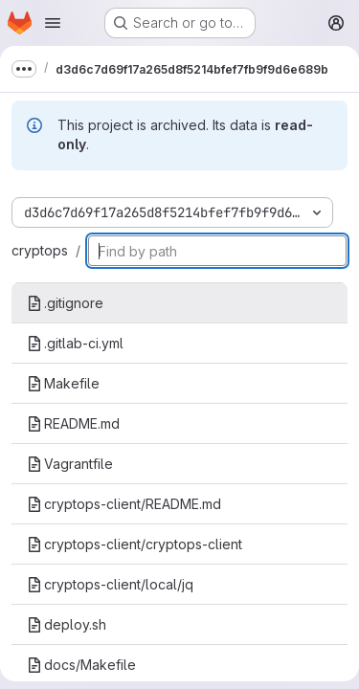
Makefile (63, 383)
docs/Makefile (81, 664)
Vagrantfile (70, 464)
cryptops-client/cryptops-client (134, 544)
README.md (73, 423)
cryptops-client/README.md (124, 504)
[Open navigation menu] (52, 23)
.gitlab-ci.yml (75, 343)
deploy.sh (66, 624)
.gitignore (65, 303)
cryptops (39, 250)
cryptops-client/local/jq (110, 584)
